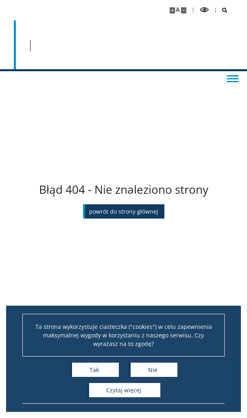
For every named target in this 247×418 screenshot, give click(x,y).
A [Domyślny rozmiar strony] (177, 10)
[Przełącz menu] (233, 78)
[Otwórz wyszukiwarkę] (221, 10)
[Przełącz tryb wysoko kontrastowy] (204, 10)
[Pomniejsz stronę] (183, 10)
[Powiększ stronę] (172, 10)
